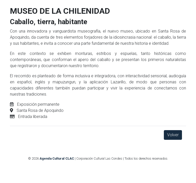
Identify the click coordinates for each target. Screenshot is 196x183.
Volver (173, 134)
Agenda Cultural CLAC (57, 158)
